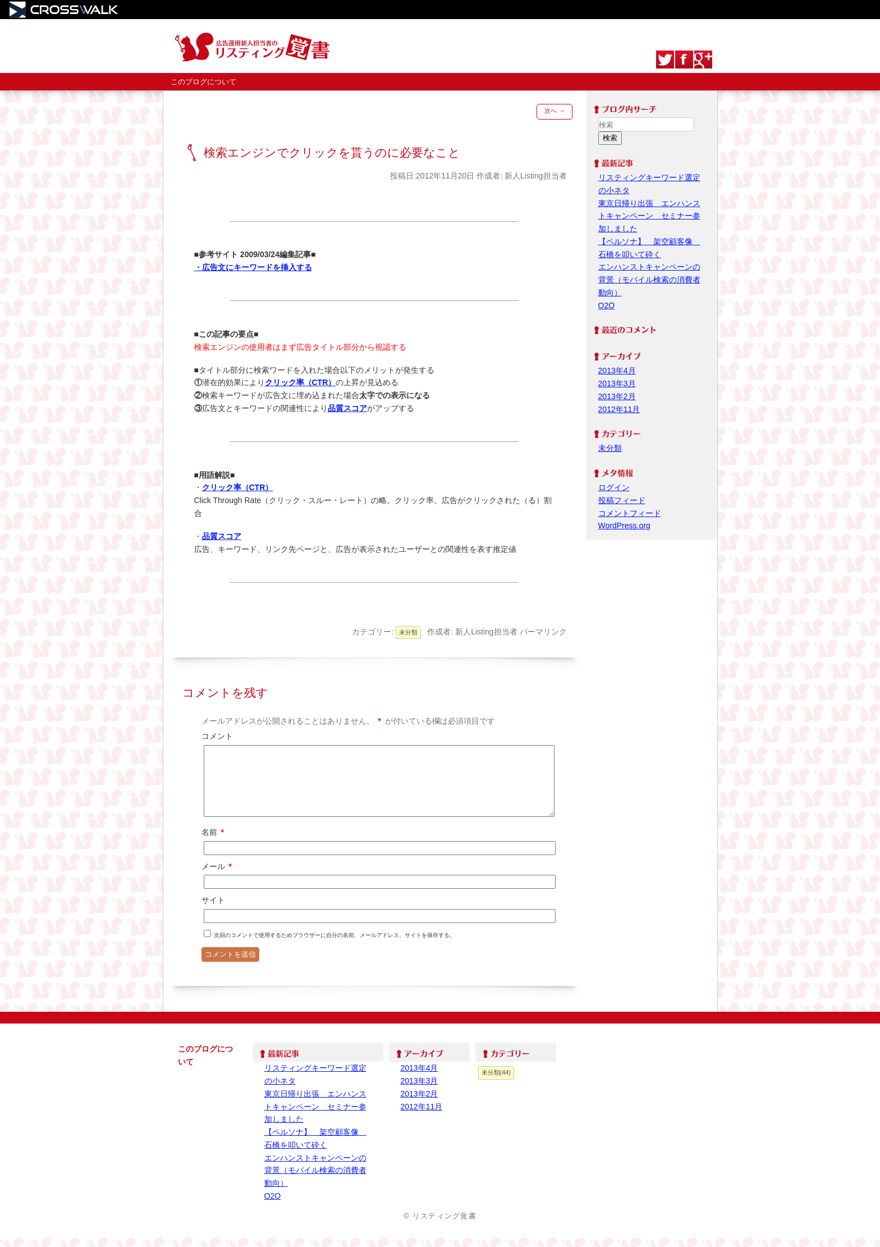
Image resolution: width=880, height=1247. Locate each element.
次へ (554, 110)
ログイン (614, 487)
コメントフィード (629, 513)
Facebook (684, 59)
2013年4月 (617, 370)
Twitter (665, 59)
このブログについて (203, 81)
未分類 (408, 632)
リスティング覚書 (258, 46)
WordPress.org (624, 525)
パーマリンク (543, 631)
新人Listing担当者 (535, 175)
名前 (213, 845)
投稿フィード (621, 500)
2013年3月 (617, 383)
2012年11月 (619, 409)
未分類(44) (496, 1085)
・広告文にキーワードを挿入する (253, 267)
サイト (213, 913)
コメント (217, 736)
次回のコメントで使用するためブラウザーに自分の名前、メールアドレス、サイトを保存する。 (334, 948)
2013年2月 (617, 396)
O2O (606, 305)
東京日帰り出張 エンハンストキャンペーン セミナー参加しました (649, 216)
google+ (703, 59)
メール (217, 879)
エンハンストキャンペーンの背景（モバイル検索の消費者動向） (649, 279)
